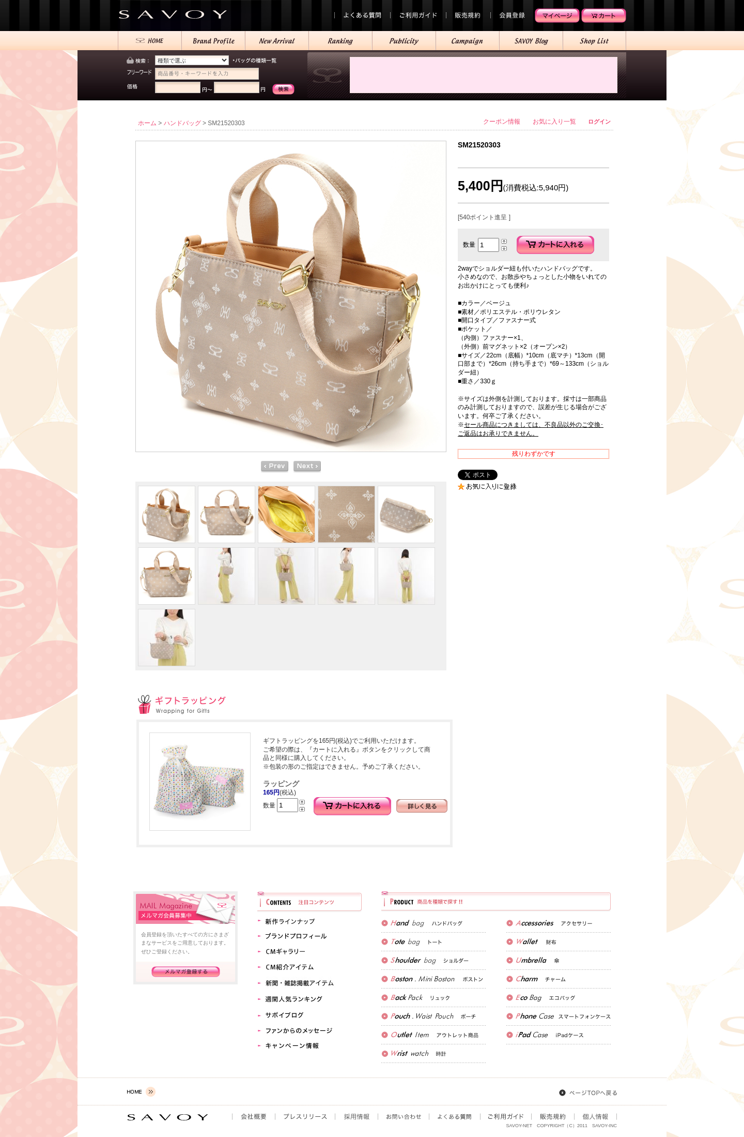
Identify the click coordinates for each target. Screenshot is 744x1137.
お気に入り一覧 (554, 121)
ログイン (599, 121)
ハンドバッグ (182, 123)
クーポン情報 (501, 121)
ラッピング (281, 784)
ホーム (147, 123)
